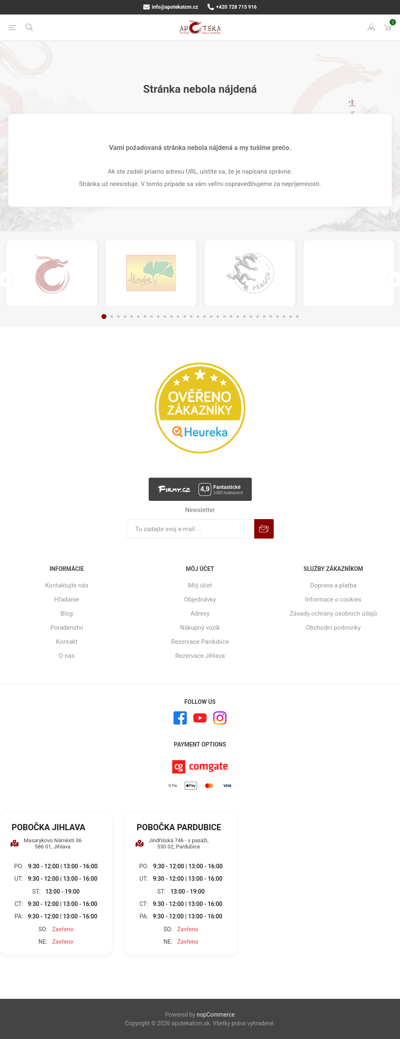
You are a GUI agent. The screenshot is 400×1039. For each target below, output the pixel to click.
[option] (51, 273)
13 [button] (184, 316)
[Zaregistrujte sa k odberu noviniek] (190, 529)
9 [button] (158, 316)
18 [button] (218, 316)
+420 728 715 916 (232, 7)
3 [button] (118, 316)
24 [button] (257, 316)
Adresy (200, 613)
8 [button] (151, 316)
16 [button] (204, 316)
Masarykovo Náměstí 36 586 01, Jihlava (46, 843)
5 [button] (131, 316)
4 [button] (125, 316)
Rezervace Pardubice (200, 641)
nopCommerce (216, 1014)
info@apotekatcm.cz (170, 7)
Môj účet (200, 585)
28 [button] (284, 316)
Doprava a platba (333, 585)
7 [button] (145, 316)
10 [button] (165, 316)
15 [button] (198, 316)
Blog (66, 613)
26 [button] (271, 316)
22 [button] (244, 316)
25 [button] (264, 316)
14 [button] (191, 316)
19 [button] (224, 316)
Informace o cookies (333, 599)
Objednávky (200, 599)
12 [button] (178, 316)
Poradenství (66, 627)
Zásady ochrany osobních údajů (333, 613)
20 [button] (231, 316)
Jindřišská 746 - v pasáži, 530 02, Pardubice (172, 843)
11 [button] (171, 316)
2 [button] (112, 316)
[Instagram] (220, 718)
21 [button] (237, 316)
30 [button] (297, 316)
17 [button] (211, 316)
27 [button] (277, 316)
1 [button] (103, 316)
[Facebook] (180, 718)
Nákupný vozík (200, 627)
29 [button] (290, 316)
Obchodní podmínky (333, 627)
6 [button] (138, 316)
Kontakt (66, 641)
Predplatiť (264, 529)
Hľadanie (66, 599)
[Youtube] (200, 718)
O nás (67, 656)
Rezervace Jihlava (200, 656)
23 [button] (251, 316)
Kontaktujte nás (66, 585)
